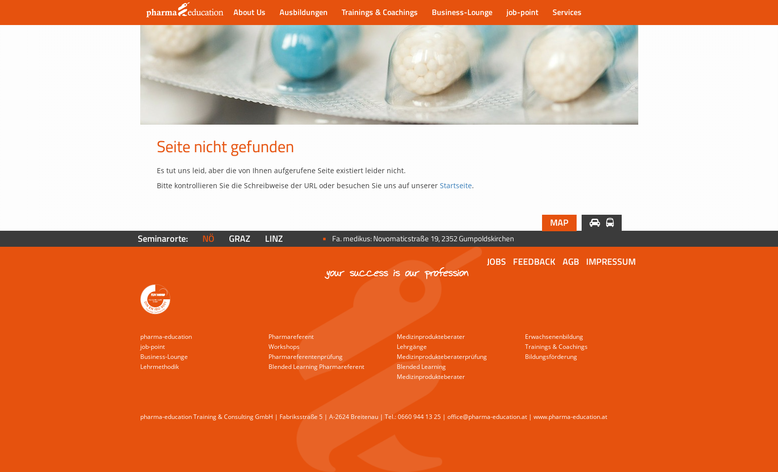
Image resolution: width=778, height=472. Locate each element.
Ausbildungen (304, 12)
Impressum (611, 261)
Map (559, 222)
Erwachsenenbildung (554, 336)
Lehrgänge (412, 346)
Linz (274, 238)
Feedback (534, 261)
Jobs (496, 261)
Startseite (456, 185)
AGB (571, 261)
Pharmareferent (291, 336)
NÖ (208, 238)
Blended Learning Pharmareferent (316, 366)
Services (567, 12)
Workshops (284, 346)
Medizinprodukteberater (431, 336)
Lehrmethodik (159, 366)
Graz (239, 238)
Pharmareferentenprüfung (306, 356)
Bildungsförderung (551, 356)
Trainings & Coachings (380, 12)
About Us (249, 12)
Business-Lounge (462, 12)
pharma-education (166, 336)
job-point (522, 12)
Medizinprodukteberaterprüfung (442, 356)
